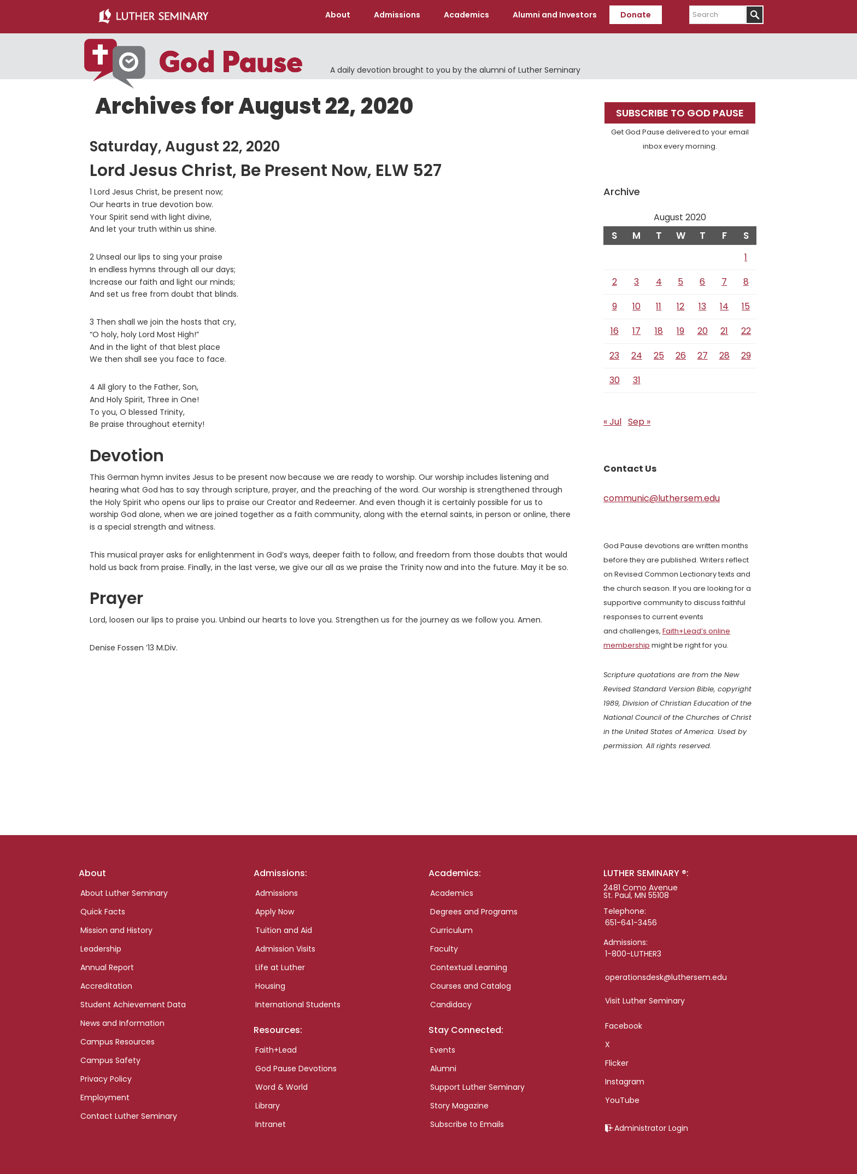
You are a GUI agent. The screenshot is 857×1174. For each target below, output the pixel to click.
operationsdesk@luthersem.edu (666, 973)
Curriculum (451, 926)
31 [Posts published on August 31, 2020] (637, 377)
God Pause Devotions (296, 1065)
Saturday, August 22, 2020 (185, 143)
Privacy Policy (106, 1075)
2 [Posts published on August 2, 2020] (614, 278)
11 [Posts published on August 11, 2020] (658, 303)
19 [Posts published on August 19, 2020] (680, 327)
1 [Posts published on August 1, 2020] (745, 254)
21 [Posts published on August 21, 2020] (724, 327)
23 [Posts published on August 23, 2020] (614, 352)
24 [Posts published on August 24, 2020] (636, 352)
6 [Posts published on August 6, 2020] (702, 278)
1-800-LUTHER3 (633, 950)
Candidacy (451, 1001)
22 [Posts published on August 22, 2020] (746, 327)
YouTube (622, 1096)
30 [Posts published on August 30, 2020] (614, 377)
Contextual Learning (468, 964)
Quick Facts (102, 908)
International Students (298, 1001)
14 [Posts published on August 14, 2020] (724, 303)
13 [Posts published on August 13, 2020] (702, 303)
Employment (105, 1094)
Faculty (444, 945)
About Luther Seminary (124, 889)
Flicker (617, 1059)
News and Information (122, 1019)
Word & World (281, 1083)
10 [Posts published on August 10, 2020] (636, 303)
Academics (451, 889)
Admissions (276, 889)
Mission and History (116, 926)
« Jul (612, 418)
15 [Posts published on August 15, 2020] (746, 303)
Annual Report (107, 964)
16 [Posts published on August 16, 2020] (615, 327)
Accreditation (106, 982)
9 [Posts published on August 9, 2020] (614, 303)
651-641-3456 (631, 919)
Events (442, 1046)
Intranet (270, 1121)
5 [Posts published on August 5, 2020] (680, 278)
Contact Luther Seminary (128, 1112)
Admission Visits (285, 945)
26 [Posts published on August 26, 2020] (681, 352)
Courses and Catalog (470, 982)
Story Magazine (459, 1102)
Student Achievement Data (133, 1001)
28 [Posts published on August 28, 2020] (724, 352)
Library (267, 1102)
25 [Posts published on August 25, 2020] (659, 352)
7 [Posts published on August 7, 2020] (724, 278)
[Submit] (755, 14)
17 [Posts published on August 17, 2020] (636, 327)
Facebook (623, 1022)
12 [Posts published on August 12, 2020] (680, 303)
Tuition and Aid (283, 926)
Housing (270, 982)
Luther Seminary (153, 15)
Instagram (624, 1078)
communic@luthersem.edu (661, 495)
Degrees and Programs (474, 908)
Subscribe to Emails (467, 1121)
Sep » (639, 418)
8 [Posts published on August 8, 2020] (746, 278)
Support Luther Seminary (477, 1083)
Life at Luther (280, 964)
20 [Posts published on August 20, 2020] (702, 327)
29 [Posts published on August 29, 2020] (746, 352)
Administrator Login (651, 1124)
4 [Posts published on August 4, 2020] (659, 278)
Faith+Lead (276, 1046)
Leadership (100, 945)
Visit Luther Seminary (645, 997)
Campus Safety (110, 1057)
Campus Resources (117, 1038)
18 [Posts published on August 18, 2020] (659, 327)
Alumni (443, 1065)
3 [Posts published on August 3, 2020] (636, 278)
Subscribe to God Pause (680, 109)
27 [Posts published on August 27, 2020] (702, 352)
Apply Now (274, 908)
